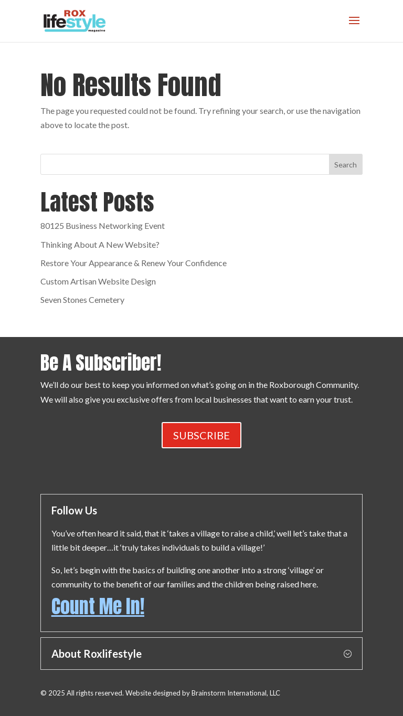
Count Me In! (97, 606)
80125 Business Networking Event (102, 225)
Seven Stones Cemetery (82, 299)
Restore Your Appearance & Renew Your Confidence (133, 263)
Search (345, 164)
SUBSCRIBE (201, 435)
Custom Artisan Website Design (98, 281)
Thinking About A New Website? (100, 244)
